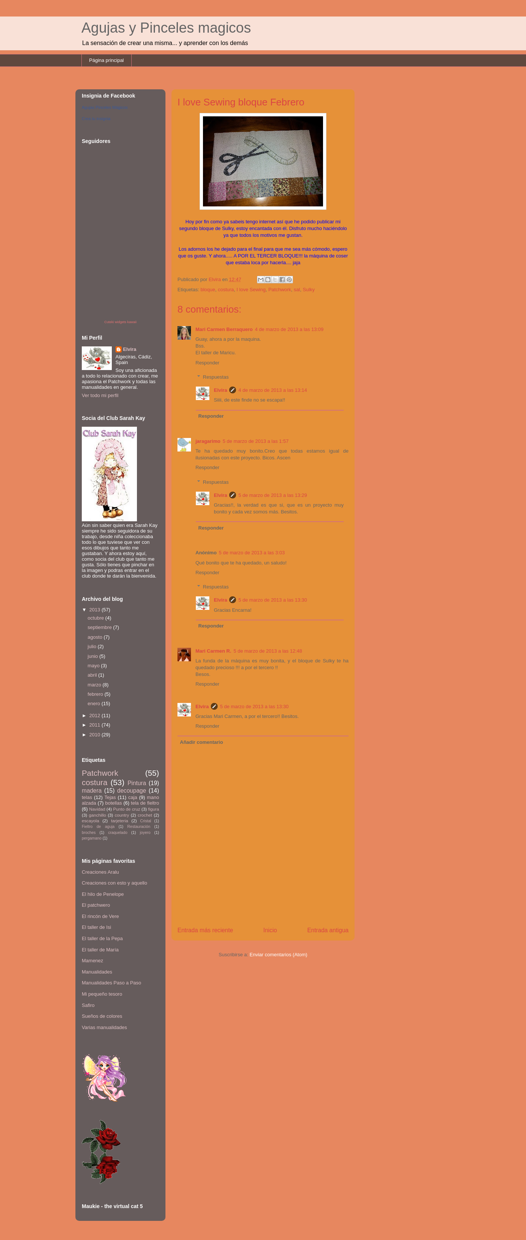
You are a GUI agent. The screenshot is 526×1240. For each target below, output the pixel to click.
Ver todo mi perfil (100, 395)
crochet (145, 815)
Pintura (137, 783)
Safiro (88, 1005)
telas (87, 797)
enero (95, 703)
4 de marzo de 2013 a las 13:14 (272, 390)
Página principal (106, 60)
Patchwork (279, 289)
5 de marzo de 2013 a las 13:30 (272, 600)
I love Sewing (251, 289)
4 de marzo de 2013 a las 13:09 (289, 329)
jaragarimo (207, 441)
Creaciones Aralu (100, 872)
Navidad (97, 809)
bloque (207, 289)
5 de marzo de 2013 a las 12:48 (267, 651)
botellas (113, 803)
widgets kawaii (126, 322)
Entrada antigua (328, 930)
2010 (95, 734)
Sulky (309, 289)
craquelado (117, 833)
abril (93, 675)
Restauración (138, 827)
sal (297, 289)
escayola (90, 820)
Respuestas (216, 377)
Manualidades (97, 972)
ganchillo (97, 815)
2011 (95, 725)
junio (93, 656)
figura (153, 809)
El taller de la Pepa (102, 938)
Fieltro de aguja (98, 827)
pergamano (92, 838)
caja (132, 797)
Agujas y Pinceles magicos (166, 28)
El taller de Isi (96, 927)
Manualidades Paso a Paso (111, 983)
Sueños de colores (102, 1016)
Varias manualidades (104, 1027)
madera (92, 790)
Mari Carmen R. (213, 651)
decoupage (131, 790)
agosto (96, 637)
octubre (96, 618)
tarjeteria (119, 820)
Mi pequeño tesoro (102, 994)
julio (93, 646)
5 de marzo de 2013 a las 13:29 (272, 495)
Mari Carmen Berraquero (223, 329)
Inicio (270, 930)
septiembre (100, 627)
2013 (95, 609)
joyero (145, 833)
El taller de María (100, 950)
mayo (94, 665)
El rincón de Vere (100, 916)
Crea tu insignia (96, 118)
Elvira (220, 390)
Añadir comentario (201, 742)
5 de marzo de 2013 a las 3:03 (252, 552)
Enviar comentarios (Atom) (278, 954)
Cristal (145, 821)
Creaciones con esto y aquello (114, 883)
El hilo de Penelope (103, 894)
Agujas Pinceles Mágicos (105, 107)
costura (226, 289)
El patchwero (96, 905)
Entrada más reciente (205, 930)
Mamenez (92, 960)
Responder (207, 363)
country (122, 815)
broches (89, 833)
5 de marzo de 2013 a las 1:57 (255, 441)
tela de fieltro (145, 803)
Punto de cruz (126, 809)
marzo (95, 685)
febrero (96, 694)
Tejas (110, 797)
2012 (95, 715)
